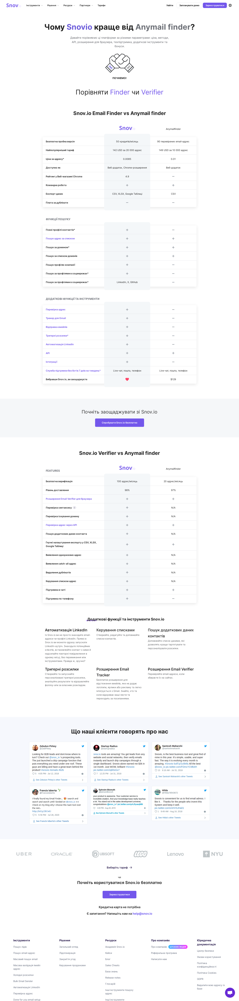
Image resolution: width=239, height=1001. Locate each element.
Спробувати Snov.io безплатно (119, 422)
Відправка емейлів (56, 327)
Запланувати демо (189, 5)
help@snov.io (142, 913)
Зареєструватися (215, 5)
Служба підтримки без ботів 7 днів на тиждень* (73, 370)
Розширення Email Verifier (171, 669)
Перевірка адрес (55, 309)
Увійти (169, 5)
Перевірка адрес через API (61, 525)
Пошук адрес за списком (60, 238)
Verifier (152, 92)
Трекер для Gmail (56, 318)
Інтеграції (51, 361)
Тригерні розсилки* (57, 335)
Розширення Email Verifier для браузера (69, 498)
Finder (120, 92)
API (48, 353)
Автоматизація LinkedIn (60, 344)
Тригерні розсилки (62, 669)
